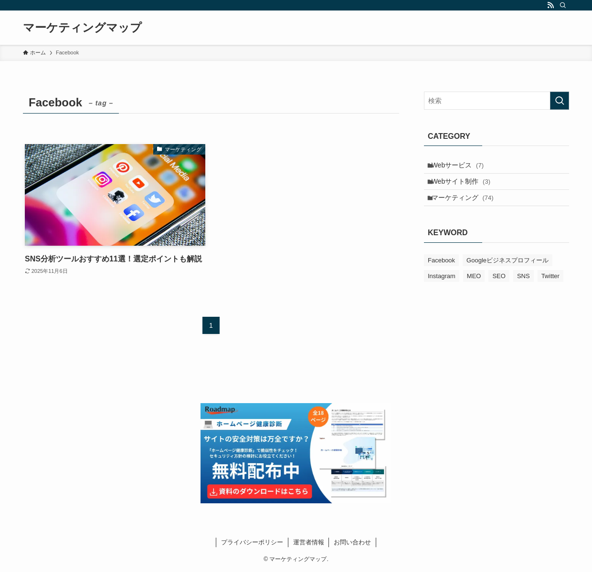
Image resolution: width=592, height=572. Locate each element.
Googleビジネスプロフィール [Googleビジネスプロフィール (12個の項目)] (507, 271)
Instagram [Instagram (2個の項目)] (441, 287)
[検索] (563, 5)
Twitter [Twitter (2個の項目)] (550, 287)
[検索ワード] (496, 101)
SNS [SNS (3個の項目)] (523, 287)
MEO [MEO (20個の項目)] (474, 287)
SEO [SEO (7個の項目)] (498, 287)
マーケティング (467, 206)
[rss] (550, 5)
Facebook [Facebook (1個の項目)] (441, 271)
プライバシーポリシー (252, 542)
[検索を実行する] (559, 101)
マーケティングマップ (82, 27)
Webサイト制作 (465, 186)
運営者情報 (308, 542)
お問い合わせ (352, 542)
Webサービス (462, 167)
